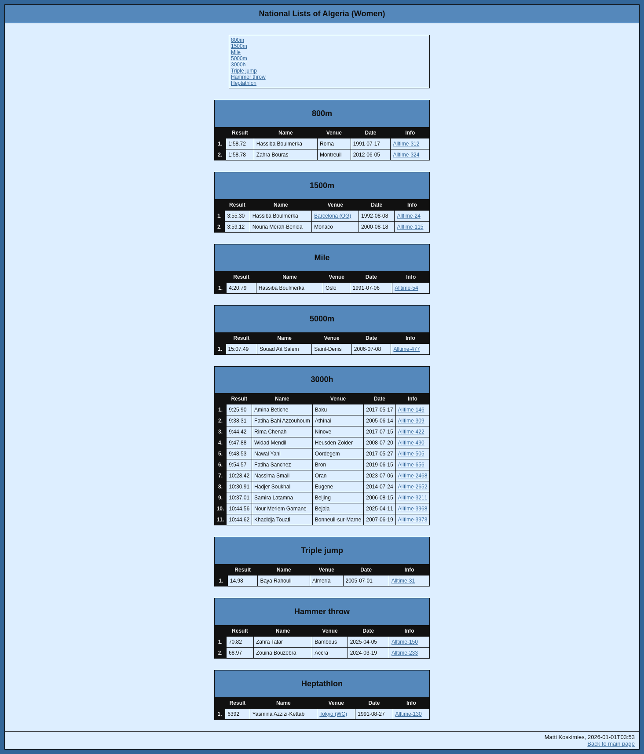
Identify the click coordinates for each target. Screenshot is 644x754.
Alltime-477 (406, 349)
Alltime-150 (405, 642)
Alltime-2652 (413, 487)
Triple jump (244, 71)
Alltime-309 (411, 421)
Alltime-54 (406, 288)
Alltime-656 (411, 465)
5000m (239, 58)
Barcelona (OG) (332, 216)
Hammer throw (248, 77)
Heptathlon (243, 83)
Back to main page (611, 743)
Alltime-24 (408, 216)
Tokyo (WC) (333, 714)
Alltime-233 (405, 653)
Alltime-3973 (413, 520)
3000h (238, 65)
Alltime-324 (406, 155)
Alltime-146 (411, 410)
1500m (239, 46)
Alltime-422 (411, 432)
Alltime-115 (410, 227)
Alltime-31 (403, 581)
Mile (236, 52)
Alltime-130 (408, 714)
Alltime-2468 (413, 476)
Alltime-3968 (413, 509)
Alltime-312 (406, 144)
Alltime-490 (411, 443)
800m (237, 40)
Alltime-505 (411, 454)
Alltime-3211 (413, 498)
